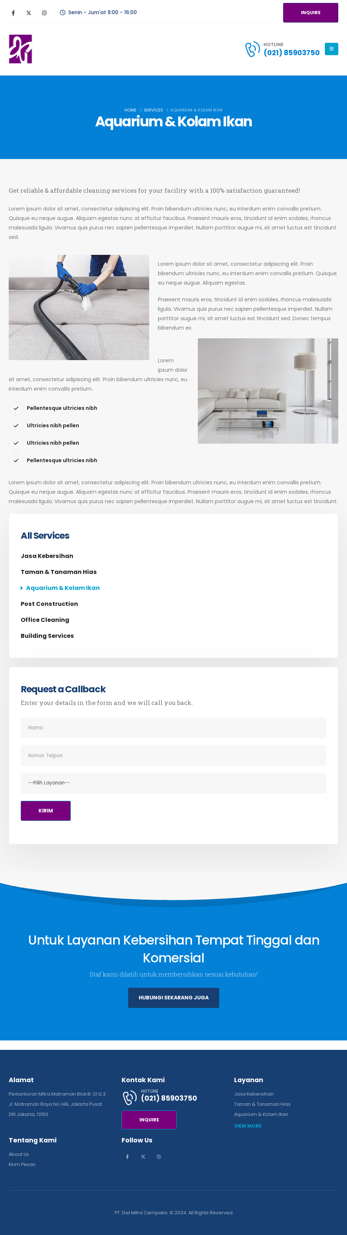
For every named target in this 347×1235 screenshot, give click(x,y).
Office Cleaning (45, 620)
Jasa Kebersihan (47, 556)
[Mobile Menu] (331, 49)
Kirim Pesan (22, 1164)
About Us (19, 1154)
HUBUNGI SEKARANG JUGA (174, 997)
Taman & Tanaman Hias (59, 572)
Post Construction (49, 604)
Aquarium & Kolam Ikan (63, 588)
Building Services (47, 636)
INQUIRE (311, 12)
